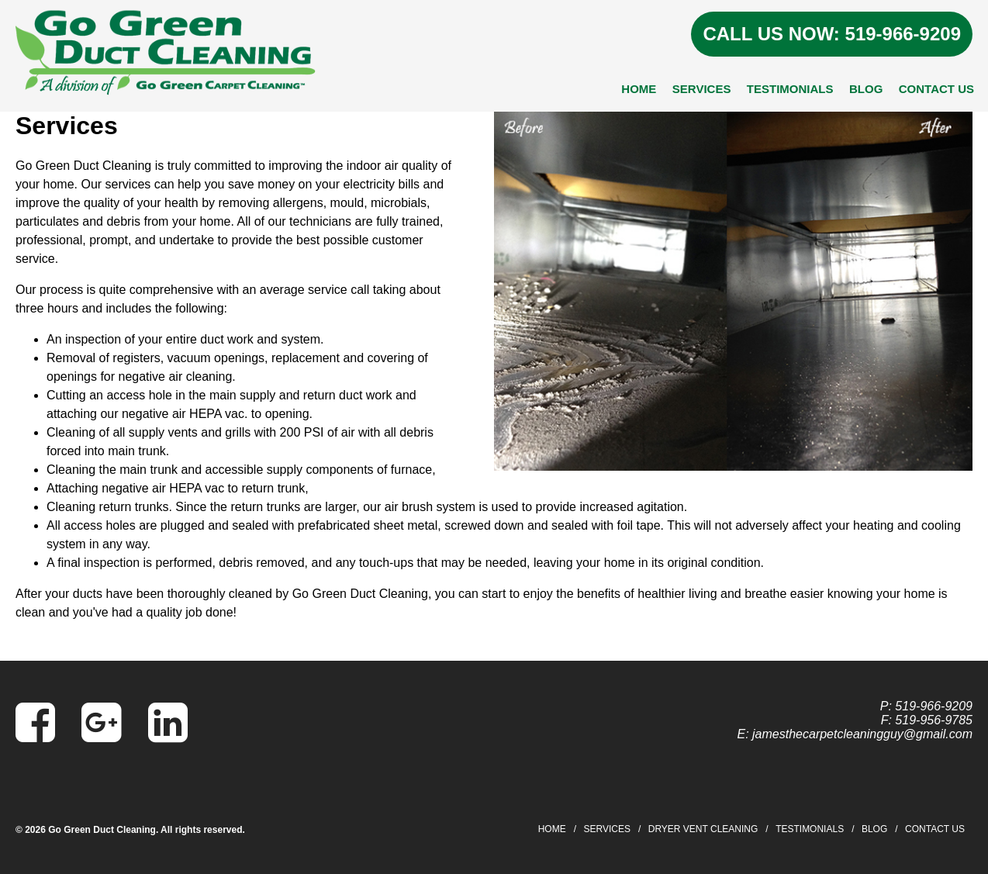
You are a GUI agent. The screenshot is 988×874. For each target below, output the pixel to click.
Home (638, 88)
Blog (866, 88)
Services (701, 88)
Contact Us (936, 88)
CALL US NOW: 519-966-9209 (832, 33)
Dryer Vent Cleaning (703, 829)
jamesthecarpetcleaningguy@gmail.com (862, 734)
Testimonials (790, 88)
